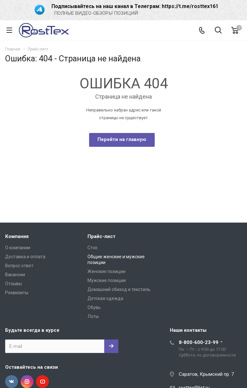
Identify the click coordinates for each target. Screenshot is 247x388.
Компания (17, 236)
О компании (17, 247)
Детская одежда (105, 298)
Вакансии (15, 274)
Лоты (93, 316)
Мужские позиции (106, 280)
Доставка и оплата (25, 256)
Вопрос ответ (19, 265)
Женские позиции (106, 271)
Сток (92, 247)
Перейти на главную (121, 139)
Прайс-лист (101, 236)
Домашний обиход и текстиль (119, 289)
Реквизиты (16, 292)
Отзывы (13, 283)
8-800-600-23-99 (198, 342)
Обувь (94, 307)
